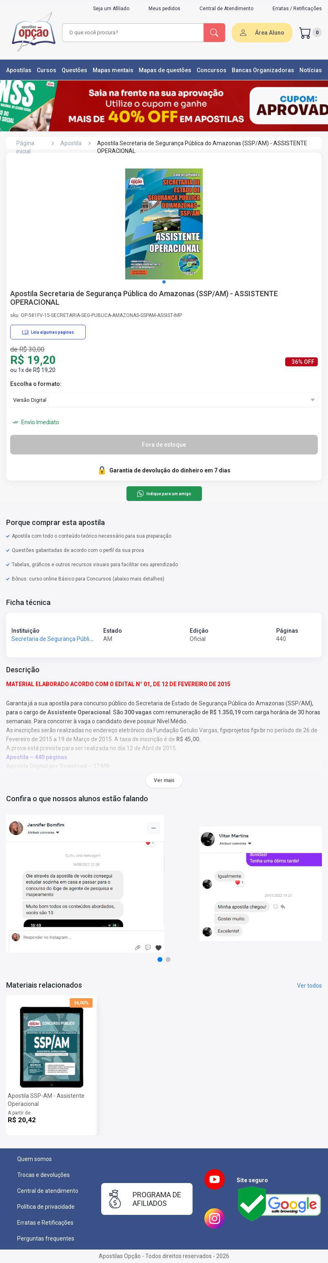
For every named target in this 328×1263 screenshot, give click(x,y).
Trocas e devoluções (43, 1175)
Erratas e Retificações (45, 1222)
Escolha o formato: (36, 384)
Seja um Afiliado (111, 8)
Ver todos (309, 985)
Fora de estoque (164, 444)
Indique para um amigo (164, 493)
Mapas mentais (113, 70)
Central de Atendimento (226, 8)
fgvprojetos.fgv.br (243, 730)
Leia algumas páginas (48, 332)
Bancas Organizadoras (263, 70)
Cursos (46, 70)
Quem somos (34, 1159)
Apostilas (18, 70)
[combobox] (133, 33)
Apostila (71, 143)
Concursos (211, 70)
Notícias (310, 70)
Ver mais (164, 780)
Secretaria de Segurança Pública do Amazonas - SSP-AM (85, 639)
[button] (164, 282)
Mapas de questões (165, 70)
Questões (74, 70)
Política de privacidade (46, 1206)
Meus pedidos (164, 8)
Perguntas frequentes (45, 1238)
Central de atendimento (47, 1191)
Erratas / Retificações (297, 8)
